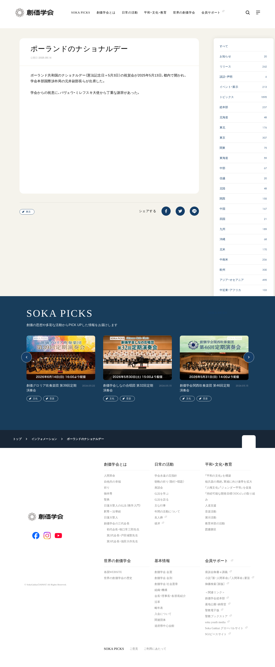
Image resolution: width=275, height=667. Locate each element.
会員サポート (219, 561)
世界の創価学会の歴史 (118, 578)
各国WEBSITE (113, 572)
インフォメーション (44, 439)
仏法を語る (162, 499)
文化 (35, 398)
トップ (17, 439)
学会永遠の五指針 (166, 475)
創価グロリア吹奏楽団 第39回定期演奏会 (51, 388)
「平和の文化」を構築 (218, 475)
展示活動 (210, 517)
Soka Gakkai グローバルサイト (224, 628)
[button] (26, 357)
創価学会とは (106, 15)
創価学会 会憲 (163, 572)
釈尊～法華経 (112, 511)
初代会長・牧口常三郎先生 (123, 529)
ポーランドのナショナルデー (85, 439)
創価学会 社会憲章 (166, 584)
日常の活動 (130, 15)
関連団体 (160, 619)
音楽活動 (210, 511)
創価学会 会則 (163, 578)
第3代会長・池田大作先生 (122, 541)
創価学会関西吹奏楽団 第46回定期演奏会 (205, 388)
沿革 (157, 601)
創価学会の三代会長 (117, 523)
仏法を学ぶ (162, 493)
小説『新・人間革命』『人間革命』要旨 (227, 578)
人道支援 (210, 505)
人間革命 (109, 475)
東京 (28, 211)
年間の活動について (167, 511)
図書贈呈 (210, 529)
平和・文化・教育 (155, 15)
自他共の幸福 (112, 481)
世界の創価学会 (184, 15)
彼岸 (157, 523)
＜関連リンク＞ (215, 592)
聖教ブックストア (216, 616)
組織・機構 (161, 590)
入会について (163, 613)
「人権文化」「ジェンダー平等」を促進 (228, 487)
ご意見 (134, 648)
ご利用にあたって (155, 648)
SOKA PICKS (80, 15)
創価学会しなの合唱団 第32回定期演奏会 (128, 388)
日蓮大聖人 (111, 517)
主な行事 (160, 505)
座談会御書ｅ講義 (216, 572)
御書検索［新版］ (215, 584)
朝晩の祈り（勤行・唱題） (169, 481)
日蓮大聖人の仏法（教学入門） (122, 505)
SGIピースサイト (216, 634)
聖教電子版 (212, 610)
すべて (224, 46)
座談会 (159, 487)
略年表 (159, 607)
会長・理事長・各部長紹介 (170, 596)
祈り (107, 487)
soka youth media (215, 622)
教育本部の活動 (215, 523)
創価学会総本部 (215, 598)
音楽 (52, 398)
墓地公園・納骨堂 (215, 604)
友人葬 (159, 517)
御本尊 (108, 493)
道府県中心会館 (164, 625)
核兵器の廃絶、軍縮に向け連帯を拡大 (228, 481)
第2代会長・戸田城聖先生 (122, 535)
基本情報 (162, 561)
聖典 (107, 499)
